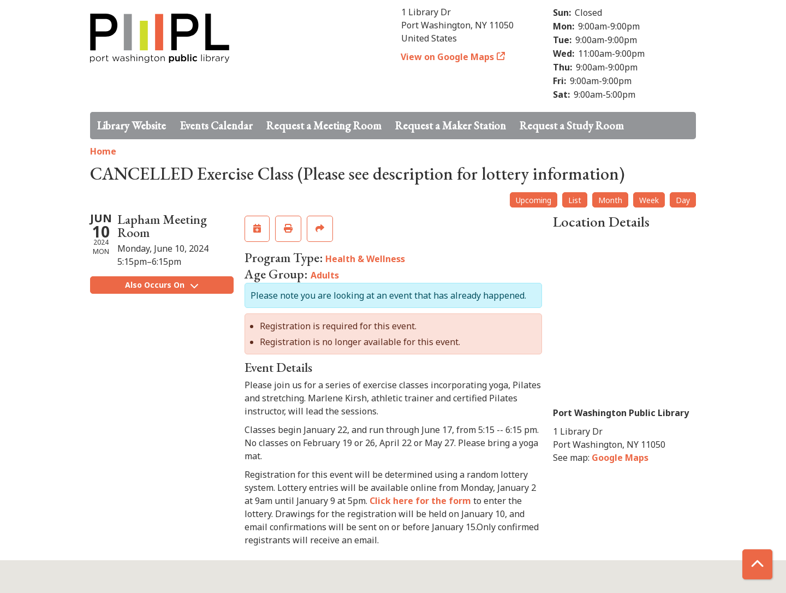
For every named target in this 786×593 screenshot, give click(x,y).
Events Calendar (216, 125)
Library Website (131, 125)
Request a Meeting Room (324, 125)
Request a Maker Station (450, 125)
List (574, 200)
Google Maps (620, 458)
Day (683, 200)
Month (610, 200)
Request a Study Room (572, 125)
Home (103, 151)
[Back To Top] (757, 564)
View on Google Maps (447, 57)
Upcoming (533, 200)
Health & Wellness (365, 259)
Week (649, 200)
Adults (325, 275)
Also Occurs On (161, 285)
